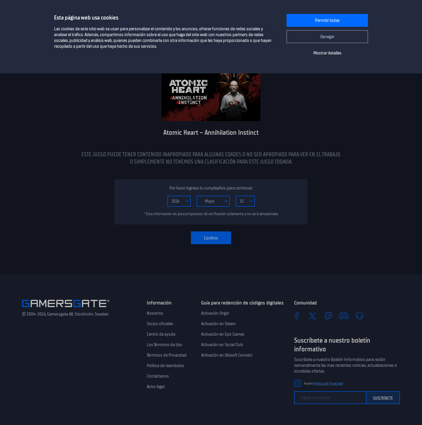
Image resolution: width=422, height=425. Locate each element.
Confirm (211, 238)
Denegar (327, 37)
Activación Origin (215, 313)
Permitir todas (327, 20)
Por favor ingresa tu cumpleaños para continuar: (211, 188)
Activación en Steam (218, 324)
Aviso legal (155, 386)
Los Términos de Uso (164, 345)
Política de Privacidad (328, 383)
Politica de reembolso (165, 366)
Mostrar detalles (327, 53)
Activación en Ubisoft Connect (226, 355)
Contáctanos (158, 376)
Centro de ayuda (161, 334)
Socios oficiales (160, 324)
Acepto (323, 383)
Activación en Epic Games (222, 334)
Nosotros (155, 313)
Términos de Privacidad (167, 355)
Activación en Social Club (222, 345)
